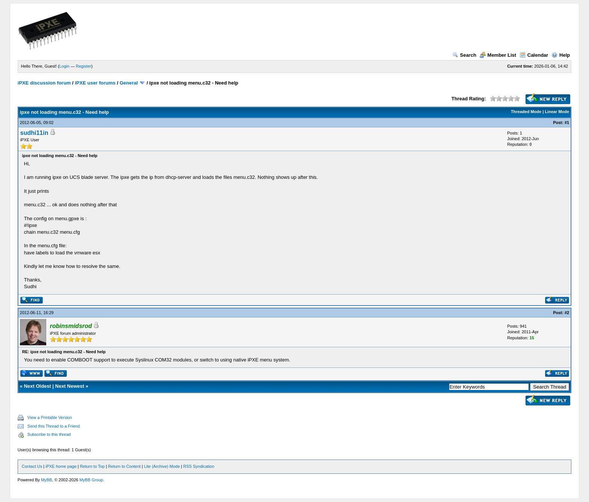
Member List (498, 55)
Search (464, 55)
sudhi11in (34, 133)
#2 (567, 312)
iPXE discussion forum (44, 83)
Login (64, 66)
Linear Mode (557, 111)
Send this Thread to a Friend (53, 426)
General (128, 83)
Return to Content (124, 466)
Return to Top (92, 466)
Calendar (534, 55)
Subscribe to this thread (49, 434)
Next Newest (69, 386)
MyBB (46, 480)
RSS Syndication (198, 466)
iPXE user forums (95, 83)
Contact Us (32, 466)
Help (560, 55)
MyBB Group (91, 480)
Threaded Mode (526, 111)
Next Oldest (37, 386)
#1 (567, 122)
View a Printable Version (49, 417)
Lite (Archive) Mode (162, 466)
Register (83, 66)
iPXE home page (61, 466)
